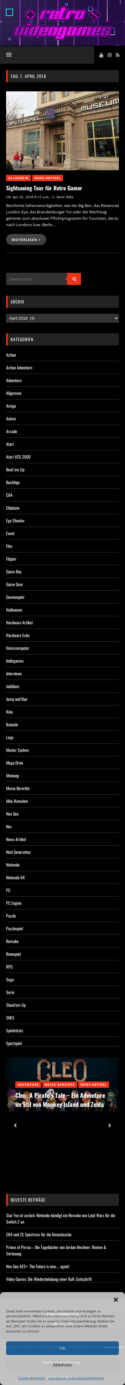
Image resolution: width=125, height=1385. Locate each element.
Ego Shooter (15, 520)
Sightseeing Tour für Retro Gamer (44, 188)
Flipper (11, 558)
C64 (9, 495)
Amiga (11, 405)
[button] (116, 1300)
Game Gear (14, 584)
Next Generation (18, 852)
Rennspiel (13, 954)
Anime (11, 418)
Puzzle (11, 915)
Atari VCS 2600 (18, 456)
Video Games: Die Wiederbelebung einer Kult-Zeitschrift (49, 1279)
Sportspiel (14, 1043)
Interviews (14, 673)
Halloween (14, 609)
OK (62, 1348)
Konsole (12, 724)
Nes (9, 826)
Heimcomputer (17, 648)
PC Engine (13, 903)
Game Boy (13, 571)
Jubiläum (13, 686)
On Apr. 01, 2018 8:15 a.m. (28, 197)
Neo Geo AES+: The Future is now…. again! (37, 1266)
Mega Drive (14, 762)
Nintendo (13, 864)
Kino (9, 711)
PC (8, 890)
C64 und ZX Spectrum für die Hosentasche (39, 1234)
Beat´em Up (15, 469)
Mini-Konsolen (17, 801)
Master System (17, 750)
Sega (10, 979)
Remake (12, 941)
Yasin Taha (65, 197)
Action (11, 354)
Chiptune (13, 507)
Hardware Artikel (19, 622)
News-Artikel (47, 178)
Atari (10, 444)
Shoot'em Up (16, 1005)
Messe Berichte (18, 788)
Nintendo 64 (15, 877)
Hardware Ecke (18, 635)
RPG (9, 966)
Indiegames (15, 660)
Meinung (12, 775)
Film (9, 546)
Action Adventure (19, 367)
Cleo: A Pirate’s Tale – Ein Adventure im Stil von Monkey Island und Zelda (60, 1100)
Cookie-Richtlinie (31, 1378)
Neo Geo (12, 813)
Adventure (14, 380)
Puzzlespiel (14, 928)
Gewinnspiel (15, 597)
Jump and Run (16, 699)
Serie (10, 992)
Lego (9, 737)
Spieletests (14, 1030)
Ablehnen (62, 1364)
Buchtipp (13, 482)
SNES (10, 1017)
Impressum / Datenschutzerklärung (76, 1378)
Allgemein (18, 178)
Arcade (11, 431)
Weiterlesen (26, 239)
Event (10, 533)
